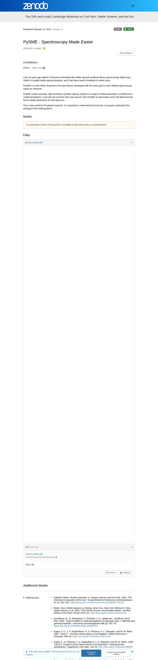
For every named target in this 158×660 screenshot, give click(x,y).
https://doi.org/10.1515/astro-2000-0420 (91, 636)
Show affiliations (126, 53)
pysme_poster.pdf (34, 554)
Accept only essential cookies (116, 653)
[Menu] (132, 5)
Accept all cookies (91, 653)
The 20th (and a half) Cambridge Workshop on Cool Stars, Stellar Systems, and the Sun (79, 16)
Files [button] (79, 547)
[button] (79, 142)
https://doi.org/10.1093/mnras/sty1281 (108, 613)
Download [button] (125, 572)
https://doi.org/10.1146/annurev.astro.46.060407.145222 (97, 602)
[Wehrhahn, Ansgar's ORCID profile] (43, 48)
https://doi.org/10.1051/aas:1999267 (115, 647)
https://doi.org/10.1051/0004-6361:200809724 (76, 626)
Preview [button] (111, 572)
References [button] (31, 597)
